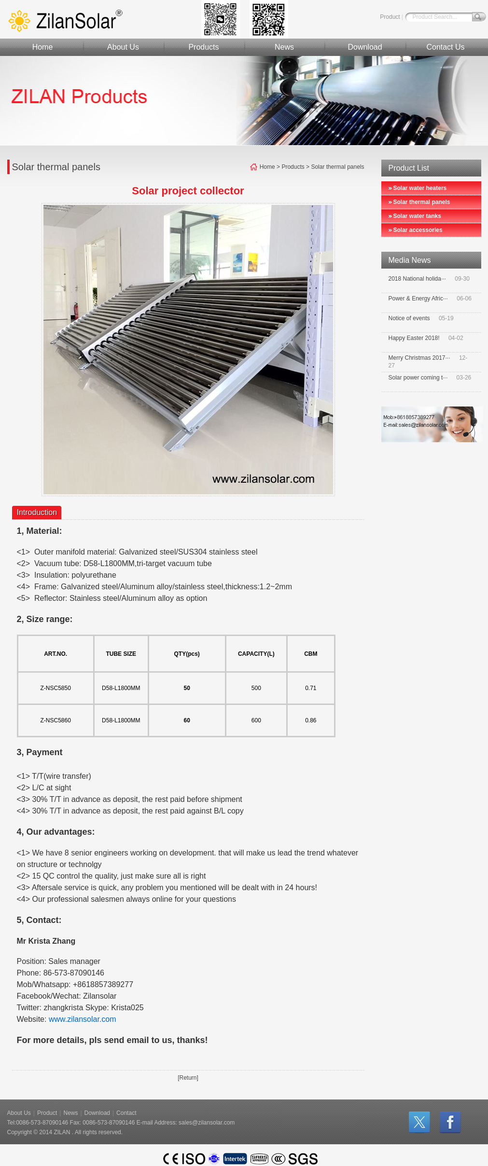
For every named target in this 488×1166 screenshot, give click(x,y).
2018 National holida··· (417, 278)
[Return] (188, 1077)
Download (365, 47)
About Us (123, 47)
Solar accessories (418, 230)
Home (42, 47)
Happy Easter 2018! (414, 338)
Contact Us (445, 47)
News (284, 47)
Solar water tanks (417, 216)
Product (390, 17)
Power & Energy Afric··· (418, 298)
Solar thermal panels (421, 202)
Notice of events (409, 318)
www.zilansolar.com (82, 1019)
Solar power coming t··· (418, 377)
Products (203, 47)
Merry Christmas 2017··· (419, 357)
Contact (126, 1113)
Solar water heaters (420, 188)
